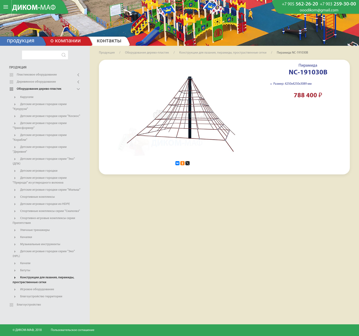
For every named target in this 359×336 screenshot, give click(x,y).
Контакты (109, 40)
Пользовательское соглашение (72, 330)
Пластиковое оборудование (33, 75)
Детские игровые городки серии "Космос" (46, 116)
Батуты (21, 270)
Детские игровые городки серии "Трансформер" (40, 125)
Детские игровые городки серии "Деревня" (40, 149)
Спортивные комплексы (34, 197)
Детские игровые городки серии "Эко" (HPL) (44, 253)
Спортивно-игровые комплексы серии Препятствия (44, 220)
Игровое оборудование (33, 289)
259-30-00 (338, 4)
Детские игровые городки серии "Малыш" (46, 190)
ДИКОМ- (34, 8)
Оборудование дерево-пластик (35, 89)
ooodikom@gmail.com (319, 10)
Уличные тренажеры (31, 230)
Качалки (22, 237)
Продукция (20, 40)
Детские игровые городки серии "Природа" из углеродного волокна (40, 180)
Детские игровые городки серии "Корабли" (40, 137)
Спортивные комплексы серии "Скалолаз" (46, 211)
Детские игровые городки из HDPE (41, 204)
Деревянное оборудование (32, 82)
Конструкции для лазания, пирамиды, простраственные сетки (43, 279)
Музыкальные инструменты (36, 244)
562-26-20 (300, 4)
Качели (21, 263)
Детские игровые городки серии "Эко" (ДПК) (44, 161)
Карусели (23, 97)
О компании (65, 40)
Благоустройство (25, 305)
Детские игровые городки (35, 171)
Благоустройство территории (37, 296)
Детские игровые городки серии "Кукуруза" (40, 106)
